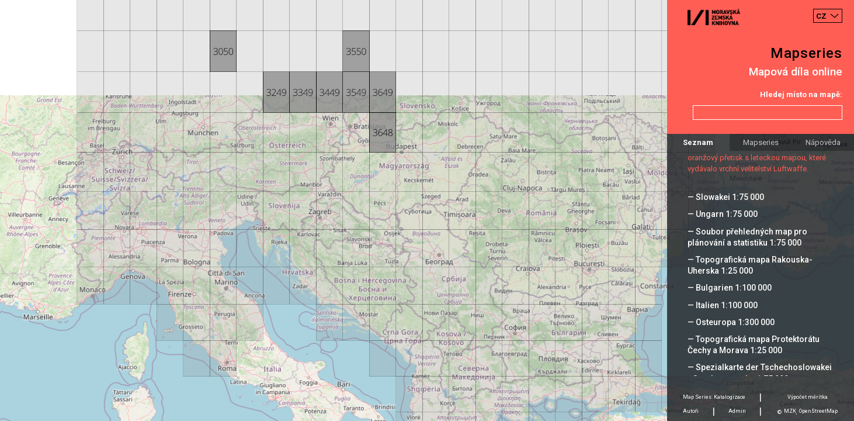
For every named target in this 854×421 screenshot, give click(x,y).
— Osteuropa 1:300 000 (731, 322)
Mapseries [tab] (761, 142)
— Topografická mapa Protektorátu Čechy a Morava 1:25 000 (754, 344)
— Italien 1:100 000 (723, 305)
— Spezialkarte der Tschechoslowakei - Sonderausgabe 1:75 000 (760, 373)
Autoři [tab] (691, 411)
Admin (737, 411)
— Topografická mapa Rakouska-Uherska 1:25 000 (750, 265)
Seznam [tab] (698, 142)
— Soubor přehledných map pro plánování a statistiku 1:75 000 (747, 237)
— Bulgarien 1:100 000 (730, 287)
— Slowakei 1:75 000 (726, 197)
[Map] (427, 210)
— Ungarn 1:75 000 (723, 214)
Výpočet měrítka (807, 397)
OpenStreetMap (818, 411)
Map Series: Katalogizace (714, 397)
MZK (790, 411)
